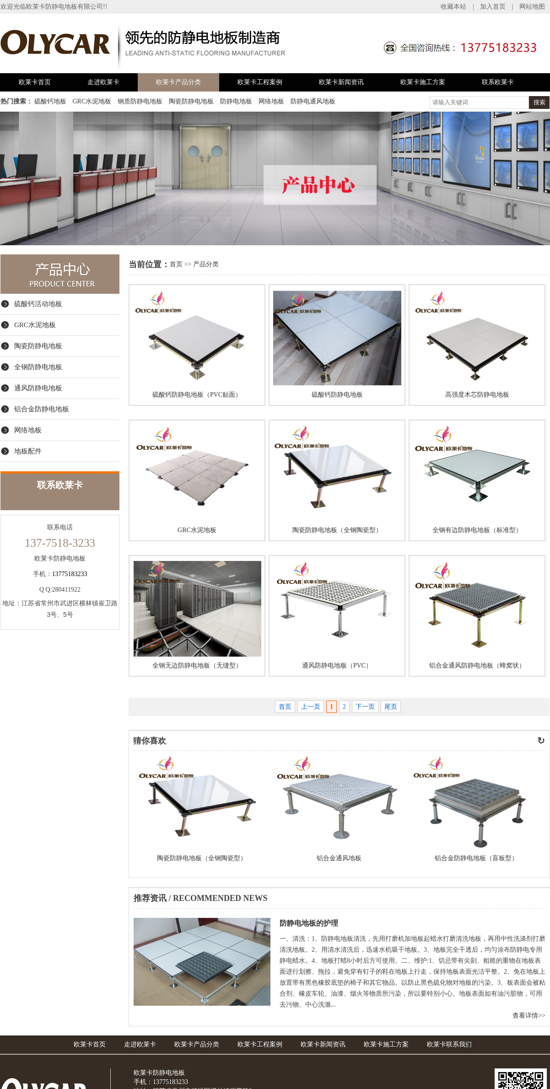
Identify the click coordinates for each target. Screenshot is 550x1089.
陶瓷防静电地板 (191, 101)
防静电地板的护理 (309, 923)
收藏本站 (453, 6)
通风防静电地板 (38, 388)
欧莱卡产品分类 (178, 82)
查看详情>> (528, 1015)
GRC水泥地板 (92, 101)
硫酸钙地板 (50, 101)
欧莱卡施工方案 (422, 82)
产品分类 (206, 264)
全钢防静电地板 (38, 367)
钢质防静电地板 (140, 101)
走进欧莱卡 (103, 82)
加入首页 (493, 6)
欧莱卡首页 (35, 82)
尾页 (390, 706)
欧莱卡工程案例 (259, 82)
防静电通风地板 (313, 101)
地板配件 (28, 451)
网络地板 (271, 101)
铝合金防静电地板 (41, 409)
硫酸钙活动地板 (38, 303)
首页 (176, 264)
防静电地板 (236, 101)
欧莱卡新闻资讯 (341, 82)
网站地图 (532, 6)
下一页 (365, 706)
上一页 (310, 706)
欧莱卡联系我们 (449, 1044)
